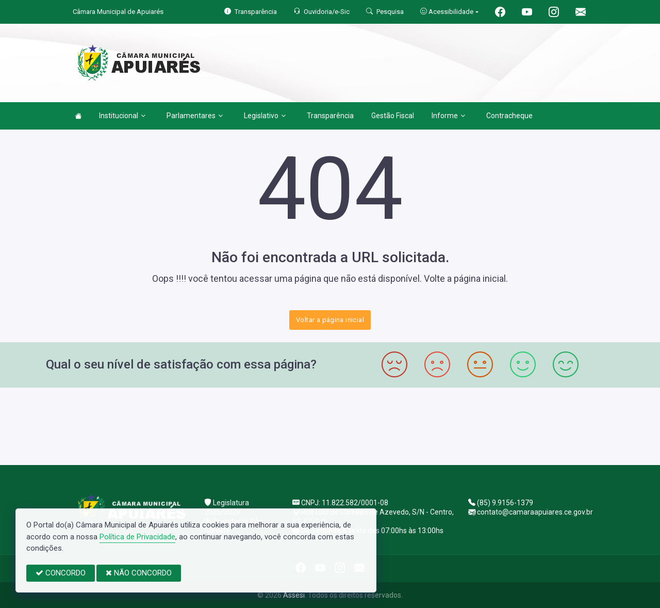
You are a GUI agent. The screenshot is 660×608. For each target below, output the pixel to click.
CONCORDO (61, 573)
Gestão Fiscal (392, 115)
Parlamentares (195, 115)
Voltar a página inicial (330, 320)
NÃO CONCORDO (139, 573)
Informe (448, 115)
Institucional (122, 115)
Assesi (294, 595)
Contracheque (509, 115)
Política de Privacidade (137, 536)
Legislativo (265, 115)
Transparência (330, 115)
